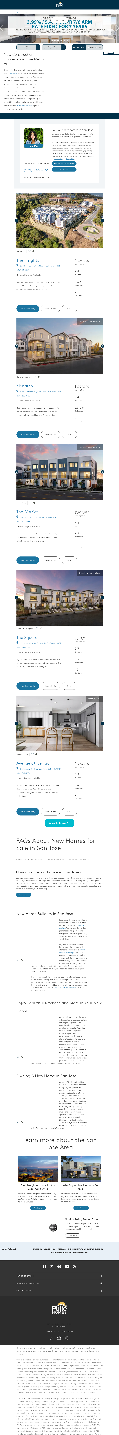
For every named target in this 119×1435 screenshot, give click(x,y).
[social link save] (29, 251)
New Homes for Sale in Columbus (86, 1409)
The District (27, 511)
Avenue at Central (33, 763)
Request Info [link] (64, 169)
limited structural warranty (65, 969)
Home (18, 13)
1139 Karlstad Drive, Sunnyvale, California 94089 (38, 643)
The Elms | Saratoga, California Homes (85, 1187)
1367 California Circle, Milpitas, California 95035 (38, 517)
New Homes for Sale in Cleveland (86, 1406)
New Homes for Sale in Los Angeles (27, 1425)
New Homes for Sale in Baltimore (56, 1419)
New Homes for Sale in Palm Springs (27, 1430)
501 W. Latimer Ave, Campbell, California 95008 (38, 392)
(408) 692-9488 (23, 522)
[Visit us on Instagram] (74, 1205)
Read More (23, 895)
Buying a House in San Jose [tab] (29, 860)
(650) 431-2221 (22, 270)
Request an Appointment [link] (64, 164)
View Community (28, 309)
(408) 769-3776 (23, 773)
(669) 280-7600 (23, 396)
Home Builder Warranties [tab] (81, 860)
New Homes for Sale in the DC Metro (58, 1422)
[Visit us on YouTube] (67, 1205)
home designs (57, 925)
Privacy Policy (67, 1269)
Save (69, 309)
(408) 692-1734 (23, 647)
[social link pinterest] (33, 251)
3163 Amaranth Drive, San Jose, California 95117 (38, 769)
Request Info (50, 309)
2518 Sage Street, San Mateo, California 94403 (38, 266)
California (27, 13)
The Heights (27, 260)
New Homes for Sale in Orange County (28, 1427)
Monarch (24, 385)
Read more (38, 1146)
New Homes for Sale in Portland (86, 1422)
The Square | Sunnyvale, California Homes (68, 1190)
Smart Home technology (62, 939)
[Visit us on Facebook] (44, 1205)
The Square (26, 637)
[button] (51, 40)
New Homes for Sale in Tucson (26, 1409)
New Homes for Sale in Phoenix (26, 1406)
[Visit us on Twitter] (52, 1205)
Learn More (59, 20)
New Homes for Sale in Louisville (56, 1406)
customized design (25, 105)
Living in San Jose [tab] (55, 860)
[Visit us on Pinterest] (59, 1205)
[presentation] (1, 28)
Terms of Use (51, 1269)
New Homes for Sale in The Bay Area (27, 1422)
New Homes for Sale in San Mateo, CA (49, 1187)
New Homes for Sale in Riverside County (29, 1433)
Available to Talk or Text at (36, 164)
